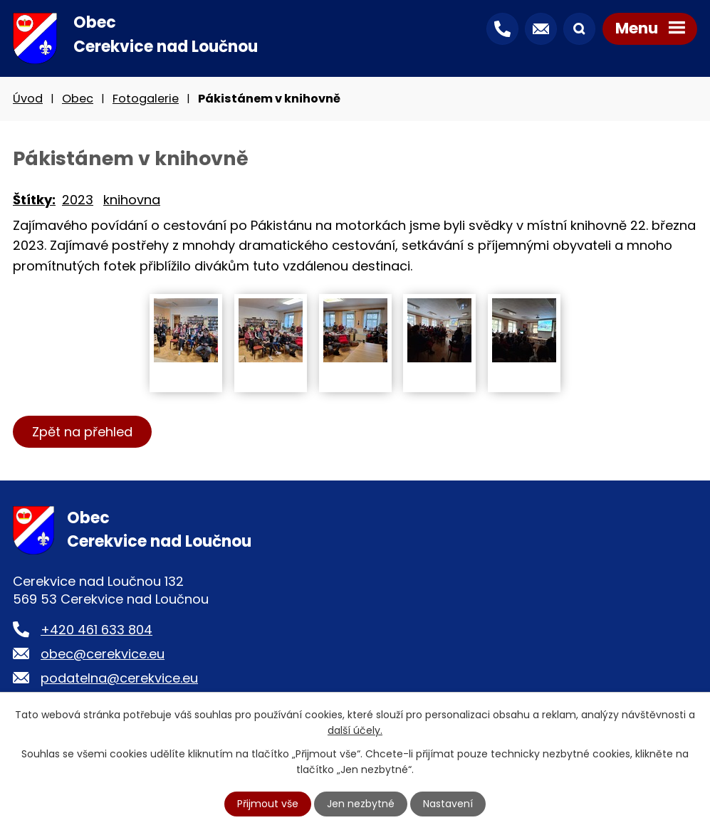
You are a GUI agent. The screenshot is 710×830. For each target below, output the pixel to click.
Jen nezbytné (361, 804)
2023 (77, 200)
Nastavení (448, 804)
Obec (77, 98)
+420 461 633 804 (96, 630)
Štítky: (34, 200)
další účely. (355, 730)
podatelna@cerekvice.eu (119, 678)
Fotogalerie (146, 98)
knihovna (131, 200)
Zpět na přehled (82, 432)
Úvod (28, 98)
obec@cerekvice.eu (103, 654)
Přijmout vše (267, 804)
